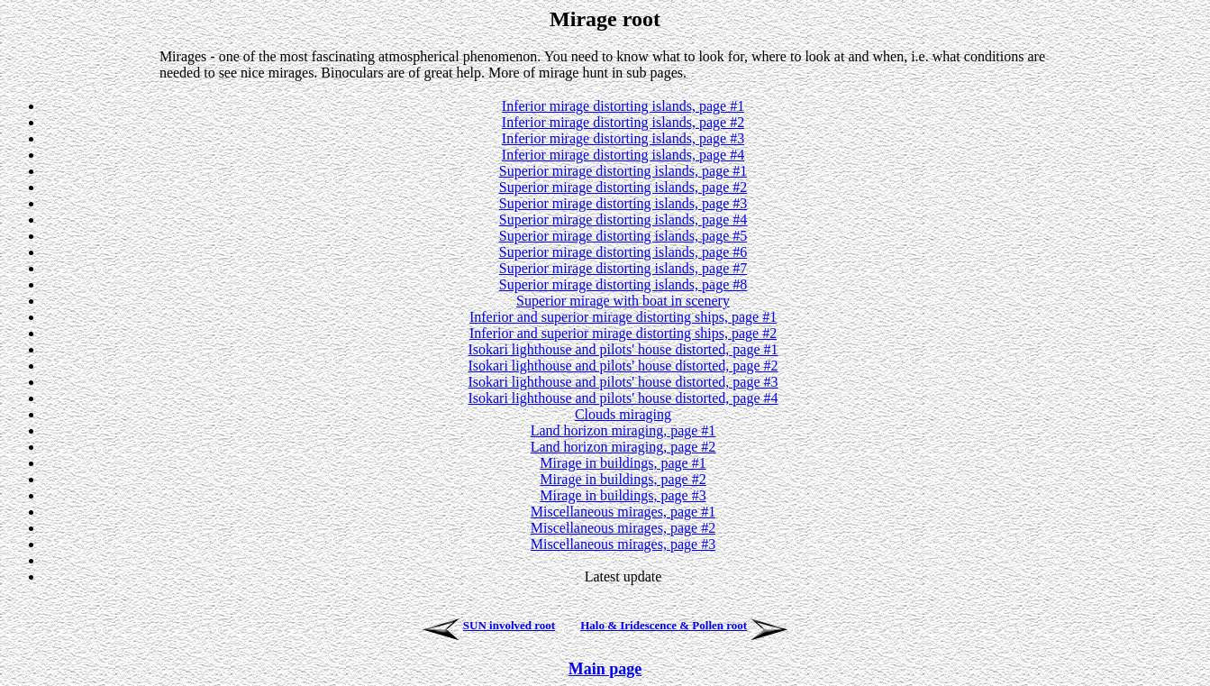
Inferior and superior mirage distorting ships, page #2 (623, 333)
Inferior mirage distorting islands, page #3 (623, 138)
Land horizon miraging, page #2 (623, 446)
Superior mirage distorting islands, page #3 (623, 203)
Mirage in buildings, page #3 (622, 495)
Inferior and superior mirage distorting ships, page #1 (623, 317)
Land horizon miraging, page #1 (623, 430)
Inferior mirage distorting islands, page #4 (623, 154)
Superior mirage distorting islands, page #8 (623, 284)
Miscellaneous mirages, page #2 (623, 527)
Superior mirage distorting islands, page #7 (623, 268)
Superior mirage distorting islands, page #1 (623, 170)
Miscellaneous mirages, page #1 (623, 511)
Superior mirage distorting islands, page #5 (623, 235)
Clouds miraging (623, 414)
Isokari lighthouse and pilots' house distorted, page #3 (623, 381)
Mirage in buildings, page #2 (622, 479)
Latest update (623, 576)
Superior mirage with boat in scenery (623, 300)
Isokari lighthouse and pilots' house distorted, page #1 (623, 349)
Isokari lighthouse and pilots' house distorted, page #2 (623, 365)
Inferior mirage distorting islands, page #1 (623, 106)
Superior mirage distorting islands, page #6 (623, 252)
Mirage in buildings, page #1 (622, 463)
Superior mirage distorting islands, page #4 (623, 219)
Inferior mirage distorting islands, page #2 (623, 122)
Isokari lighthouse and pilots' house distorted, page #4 (623, 398)
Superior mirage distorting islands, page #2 (623, 187)
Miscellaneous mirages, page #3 (623, 544)
